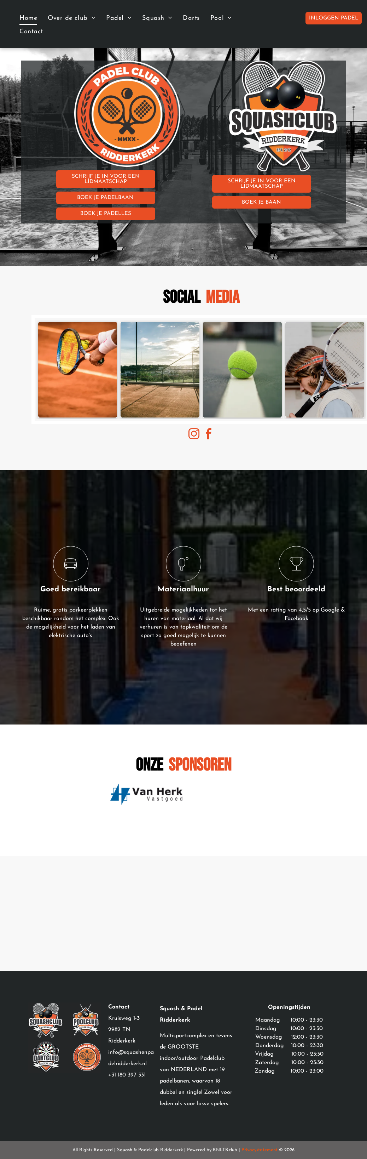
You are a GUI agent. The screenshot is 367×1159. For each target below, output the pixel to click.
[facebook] (208, 435)
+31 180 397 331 (127, 1075)
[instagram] (194, 435)
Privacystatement (259, 1150)
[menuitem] (28, 18)
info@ (116, 1052)
